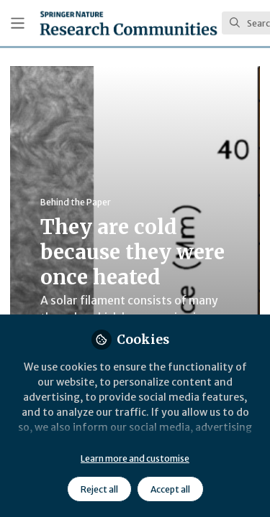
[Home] (128, 23)
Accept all (170, 489)
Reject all (99, 489)
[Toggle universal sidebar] (17, 23)
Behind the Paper (75, 202)
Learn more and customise (135, 458)
